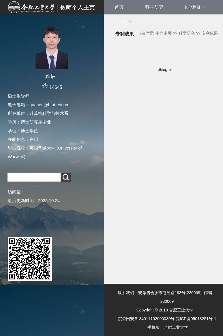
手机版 (153, 327)
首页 (119, 7)
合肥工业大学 (176, 327)
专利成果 (210, 33)
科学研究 (154, 7)
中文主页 (163, 33)
